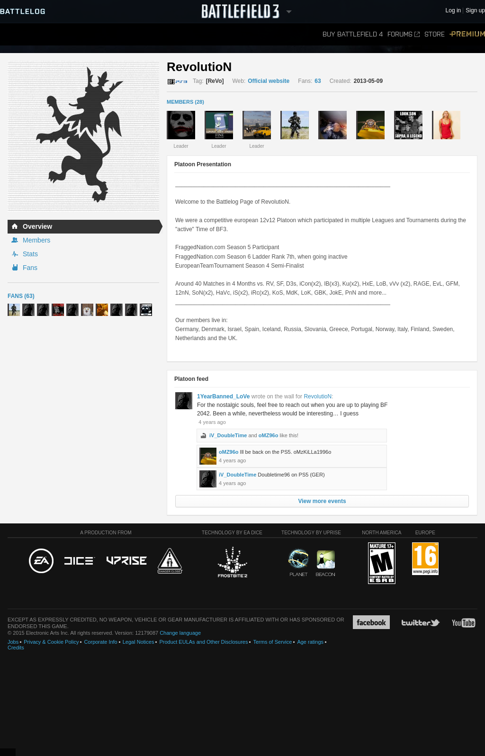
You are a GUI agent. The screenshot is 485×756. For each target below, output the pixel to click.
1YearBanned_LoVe (223, 396)
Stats (30, 254)
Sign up (475, 11)
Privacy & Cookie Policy (51, 642)
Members (36, 240)
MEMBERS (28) (185, 102)
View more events (322, 501)
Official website (268, 81)
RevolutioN (318, 396)
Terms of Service (272, 642)
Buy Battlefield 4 (353, 34)
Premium (467, 34)
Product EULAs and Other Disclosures (203, 642)
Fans (30, 267)
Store (434, 34)
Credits (16, 647)
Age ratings (310, 642)
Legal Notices (138, 642)
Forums (403, 34)
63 (317, 81)
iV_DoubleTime (228, 435)
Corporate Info (100, 642)
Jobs (13, 642)
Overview (37, 226)
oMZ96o (268, 435)
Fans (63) (21, 296)
